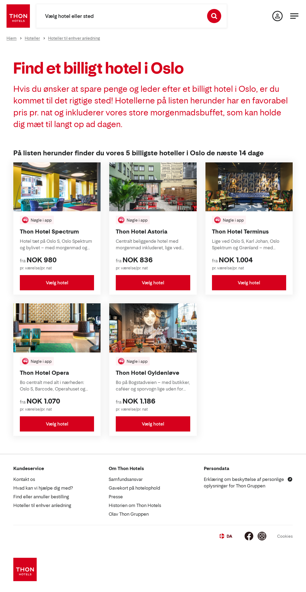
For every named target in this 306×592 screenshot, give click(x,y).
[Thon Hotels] (18, 16)
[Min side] (277, 16)
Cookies (285, 536)
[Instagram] (262, 536)
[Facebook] (249, 536)
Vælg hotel (57, 282)
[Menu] (294, 16)
